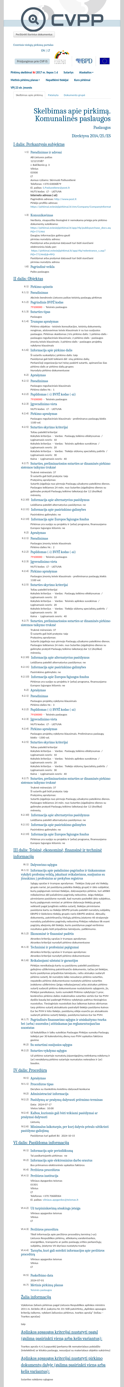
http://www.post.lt (65, 199)
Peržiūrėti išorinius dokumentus (34, 34)
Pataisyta (53, 95)
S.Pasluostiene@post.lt (56, 187)
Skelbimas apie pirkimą (29, 95)
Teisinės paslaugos (41, 1290)
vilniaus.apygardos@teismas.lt (60, 1199)
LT (49, 50)
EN (43, 50)
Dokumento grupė (74, 95)
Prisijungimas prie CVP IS (32, 61)
